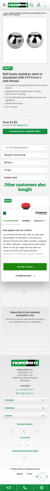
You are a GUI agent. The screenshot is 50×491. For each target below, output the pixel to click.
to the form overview (15, 148)
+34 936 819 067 (25, 390)
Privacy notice (42, 476)
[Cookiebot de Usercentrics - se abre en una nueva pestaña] (35, 213)
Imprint (20, 474)
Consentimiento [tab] (10, 221)
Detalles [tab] (26, 221)
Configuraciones (25, 275)
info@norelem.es (25, 393)
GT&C (29, 474)
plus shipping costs (20, 125)
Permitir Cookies (25, 267)
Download (9, 408)
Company (9, 400)
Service (8, 415)
